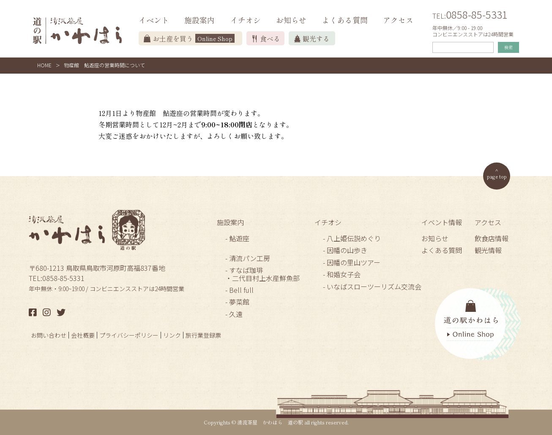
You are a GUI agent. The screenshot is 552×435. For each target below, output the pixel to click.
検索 (508, 47)
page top (497, 176)
